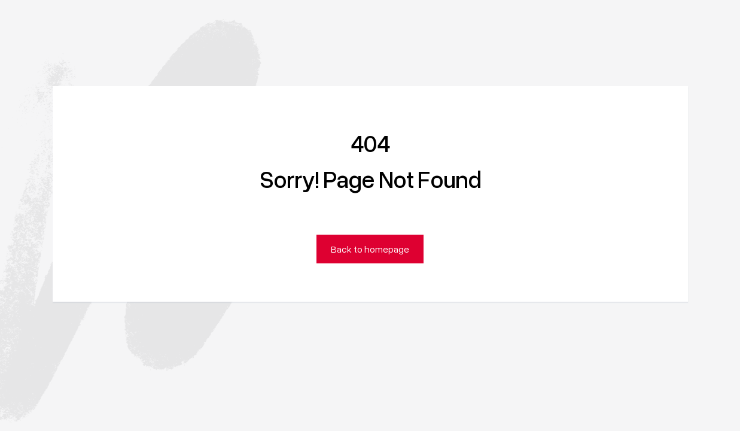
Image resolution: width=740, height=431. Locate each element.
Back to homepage (370, 249)
